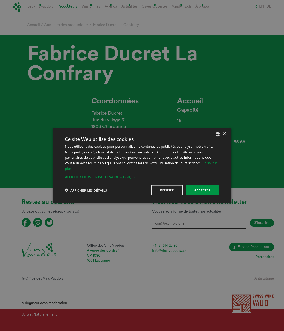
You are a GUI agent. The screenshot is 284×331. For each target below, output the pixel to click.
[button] (142, 177)
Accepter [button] (202, 190)
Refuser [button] (167, 190)
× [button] (224, 134)
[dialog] (142, 165)
